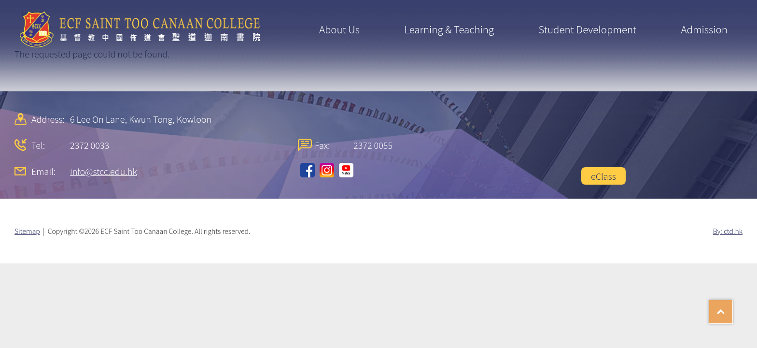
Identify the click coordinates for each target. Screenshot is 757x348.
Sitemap (27, 231)
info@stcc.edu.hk (103, 171)
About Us (339, 29)
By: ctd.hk (728, 231)
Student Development (587, 29)
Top (732, 308)
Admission (704, 29)
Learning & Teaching (449, 29)
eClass (603, 176)
